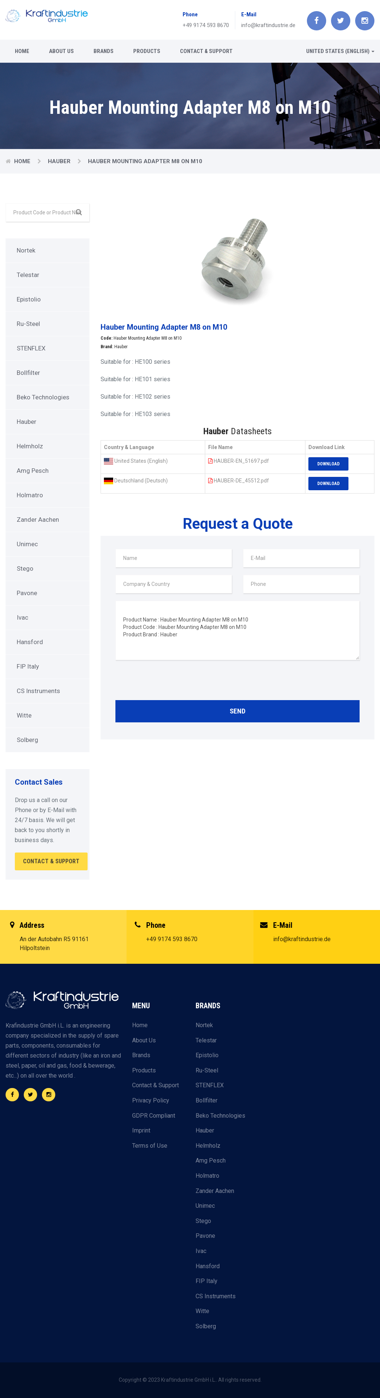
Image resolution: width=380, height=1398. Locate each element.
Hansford (30, 642)
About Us (61, 51)
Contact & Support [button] (51, 861)
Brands (104, 51)
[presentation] (171, 681)
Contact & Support (206, 51)
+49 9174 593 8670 (206, 25)
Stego (25, 568)
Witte (24, 715)
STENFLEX (31, 348)
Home (22, 51)
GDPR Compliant (153, 1115)
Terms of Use (149, 1145)
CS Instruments (38, 691)
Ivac (22, 617)
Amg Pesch (33, 470)
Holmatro (30, 495)
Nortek (26, 250)
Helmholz (30, 446)
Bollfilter (28, 372)
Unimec (27, 544)
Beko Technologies (43, 397)
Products (146, 51)
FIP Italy (28, 666)
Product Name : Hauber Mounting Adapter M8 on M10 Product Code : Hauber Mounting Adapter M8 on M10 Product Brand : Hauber (237, 630)
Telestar (28, 274)
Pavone (27, 593)
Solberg (27, 739)
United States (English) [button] (340, 51)
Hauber (60, 161)
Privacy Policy (150, 1100)
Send (237, 711)
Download (328, 463)
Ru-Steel (28, 323)
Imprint (141, 1130)
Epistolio (29, 299)
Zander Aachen (38, 519)
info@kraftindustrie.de (268, 25)
